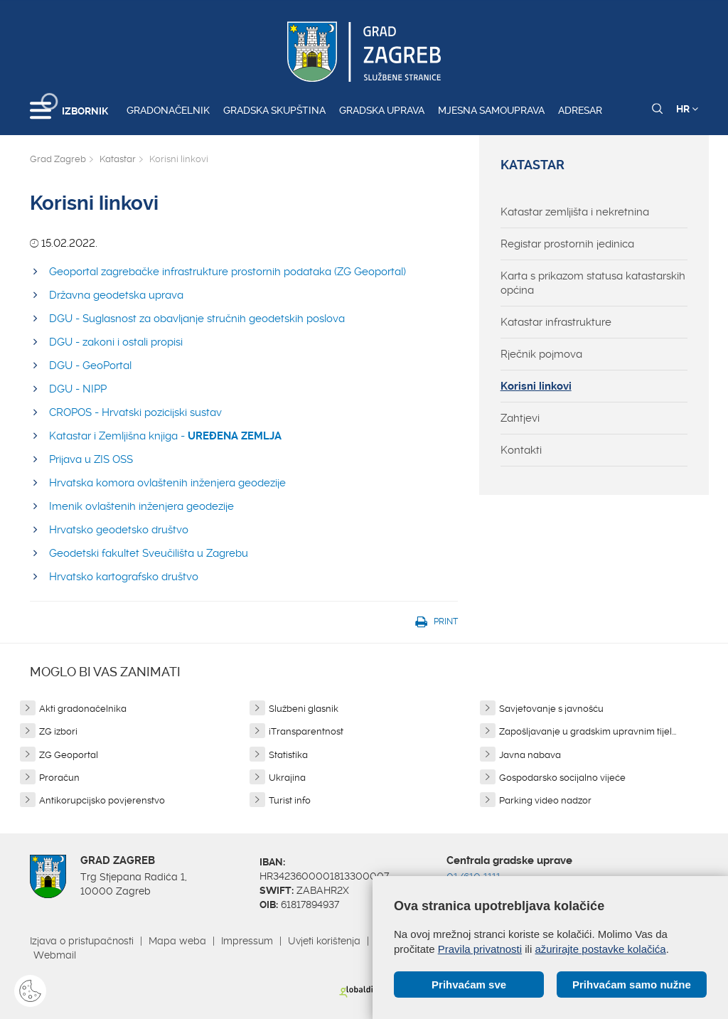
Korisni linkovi (536, 386)
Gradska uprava (381, 110)
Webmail (54, 955)
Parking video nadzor (545, 800)
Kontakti (521, 450)
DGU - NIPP (78, 389)
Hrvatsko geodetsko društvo (118, 529)
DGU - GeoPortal (90, 365)
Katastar (118, 159)
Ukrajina (287, 777)
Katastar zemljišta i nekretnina (574, 212)
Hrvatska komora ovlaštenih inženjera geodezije (167, 482)
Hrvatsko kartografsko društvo (123, 576)
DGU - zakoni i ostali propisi (116, 342)
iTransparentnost (306, 731)
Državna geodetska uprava (116, 295)
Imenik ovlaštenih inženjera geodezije (141, 506)
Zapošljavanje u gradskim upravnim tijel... (587, 731)
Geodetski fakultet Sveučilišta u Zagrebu (148, 553)
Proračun (59, 777)
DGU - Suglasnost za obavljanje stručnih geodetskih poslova (197, 318)
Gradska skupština (274, 110)
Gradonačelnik (168, 110)
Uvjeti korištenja (324, 940)
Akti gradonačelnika (83, 708)
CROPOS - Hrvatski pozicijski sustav (135, 412)
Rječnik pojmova (541, 354)
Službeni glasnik (303, 708)
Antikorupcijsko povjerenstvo (102, 800)
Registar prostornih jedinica (567, 244)
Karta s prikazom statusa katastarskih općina (592, 283)
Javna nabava (530, 754)
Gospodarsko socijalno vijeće (562, 777)
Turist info (290, 800)
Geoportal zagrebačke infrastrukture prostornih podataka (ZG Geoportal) (227, 271)
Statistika (288, 754)
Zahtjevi (520, 418)
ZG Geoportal (68, 754)
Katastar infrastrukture (555, 322)
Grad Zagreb (58, 159)
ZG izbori (58, 731)
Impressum (247, 940)
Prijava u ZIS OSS (91, 459)
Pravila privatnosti (480, 949)
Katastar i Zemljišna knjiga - (165, 436)
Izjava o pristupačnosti (82, 940)
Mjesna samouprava (491, 110)
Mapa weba (177, 940)
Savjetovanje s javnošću (551, 708)
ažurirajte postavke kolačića (600, 949)
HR (687, 108)
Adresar (580, 110)
